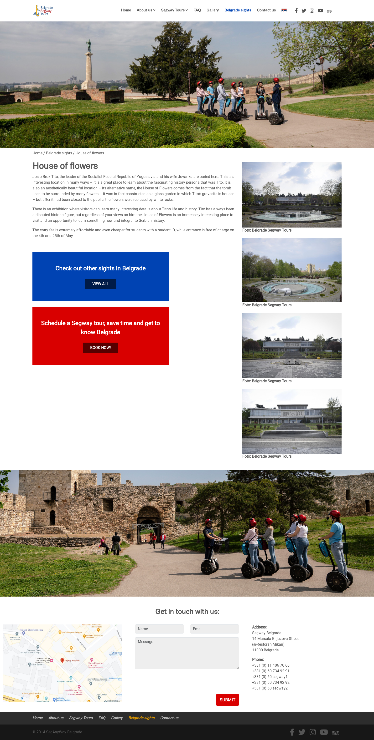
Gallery (213, 10)
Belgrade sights (237, 10)
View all (100, 284)
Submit (227, 699)
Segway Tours (173, 10)
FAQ (197, 10)
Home (126, 10)
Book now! (100, 347)
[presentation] (171, 682)
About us (144, 10)
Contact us (266, 10)
